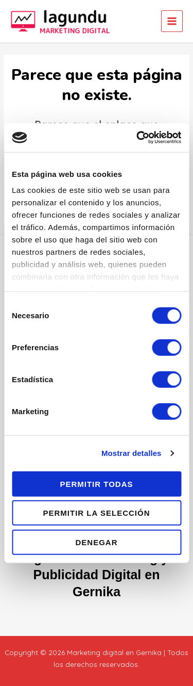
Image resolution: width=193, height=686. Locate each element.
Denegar (96, 541)
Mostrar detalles (131, 453)
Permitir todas (96, 483)
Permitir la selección (96, 513)
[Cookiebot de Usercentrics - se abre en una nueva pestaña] (137, 137)
